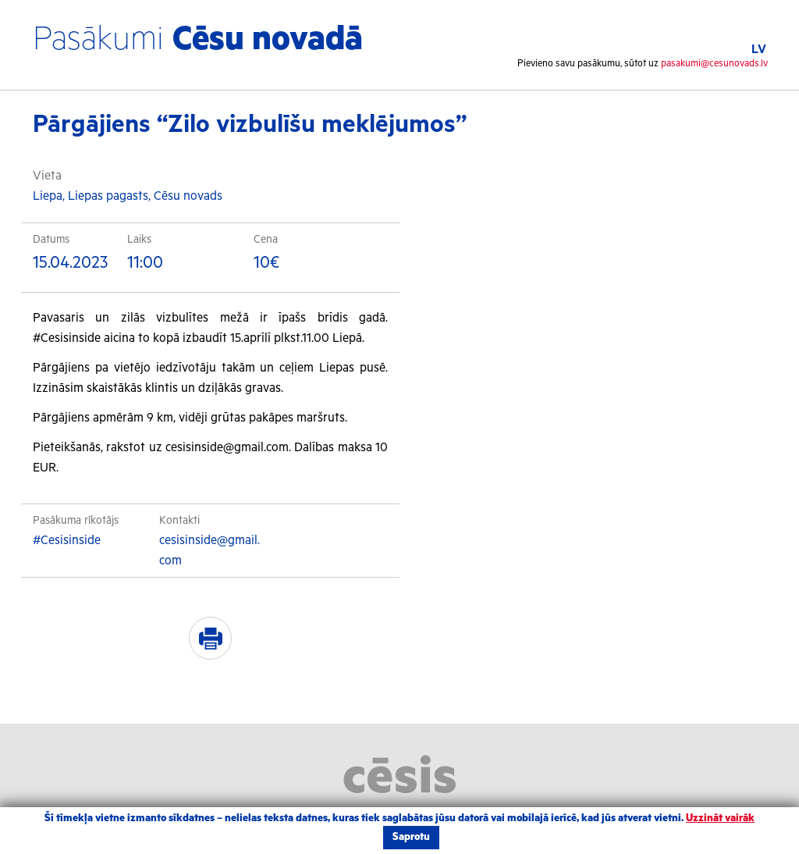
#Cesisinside (67, 540)
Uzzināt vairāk (720, 818)
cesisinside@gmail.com (209, 550)
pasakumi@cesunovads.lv (714, 63)
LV (758, 49)
